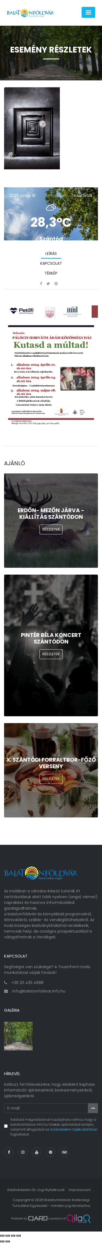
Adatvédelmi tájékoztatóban (74, 1129)
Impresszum (80, 1189)
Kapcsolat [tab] (51, 263)
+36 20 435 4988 (27, 982)
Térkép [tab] (51, 273)
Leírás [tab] (51, 253)
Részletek (51, 529)
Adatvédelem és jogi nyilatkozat (35, 1189)
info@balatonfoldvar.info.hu (38, 991)
